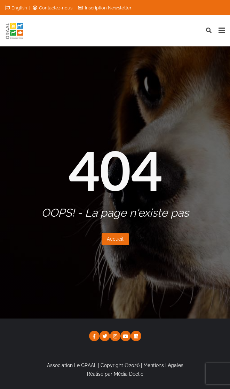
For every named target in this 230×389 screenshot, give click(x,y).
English (16, 7)
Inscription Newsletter (105, 7)
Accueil (115, 239)
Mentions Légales (163, 365)
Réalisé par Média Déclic (115, 374)
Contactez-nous (53, 7)
